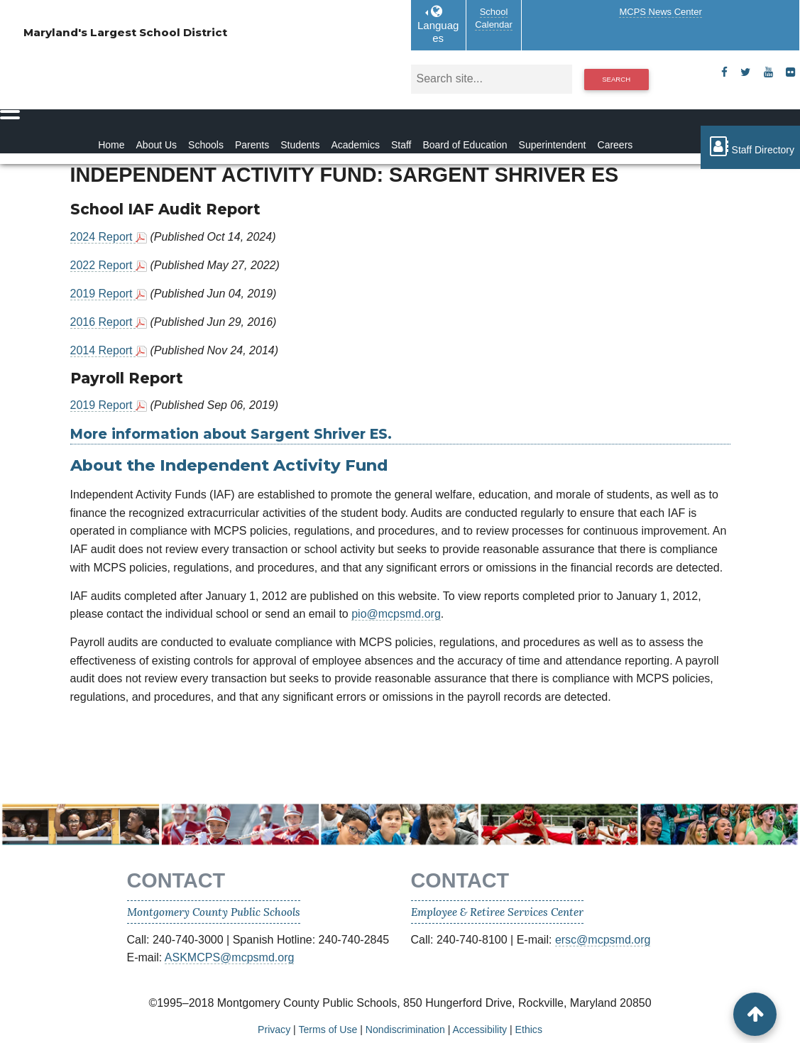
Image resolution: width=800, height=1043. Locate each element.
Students (299, 145)
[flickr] (790, 72)
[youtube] (768, 72)
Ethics (528, 1029)
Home (111, 145)
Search (616, 79)
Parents (252, 145)
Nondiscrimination (405, 1029)
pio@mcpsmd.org (396, 614)
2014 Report (103, 350)
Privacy (274, 1029)
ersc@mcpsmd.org (603, 940)
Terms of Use (327, 1029)
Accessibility (479, 1029)
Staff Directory (750, 146)
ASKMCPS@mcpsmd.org (230, 957)
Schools (206, 145)
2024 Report (103, 237)
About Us (156, 145)
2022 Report (103, 265)
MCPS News (660, 11)
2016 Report (103, 322)
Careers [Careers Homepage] (615, 145)
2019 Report (103, 294)
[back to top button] (755, 1014)
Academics (355, 145)
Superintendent (552, 145)
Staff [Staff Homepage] (401, 145)
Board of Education (464, 145)
